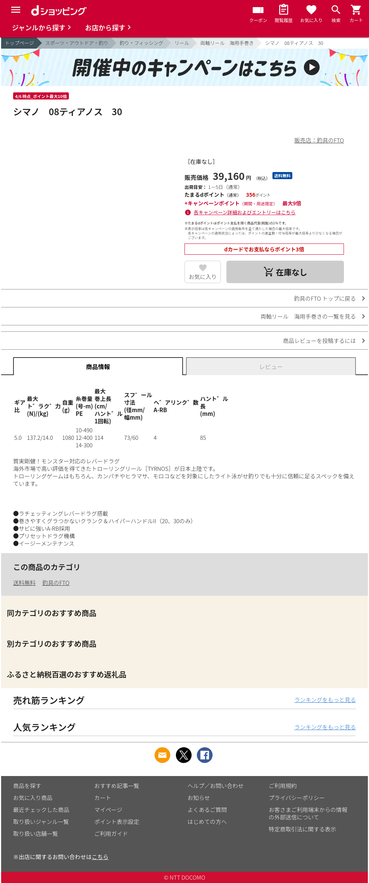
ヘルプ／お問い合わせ (215, 786)
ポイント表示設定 (116, 821)
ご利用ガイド (111, 833)
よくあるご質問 (207, 809)
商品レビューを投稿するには (319, 340)
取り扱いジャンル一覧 (41, 821)
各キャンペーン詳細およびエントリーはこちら (245, 212)
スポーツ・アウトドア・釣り (77, 42)
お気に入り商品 (32, 797)
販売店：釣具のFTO (319, 140)
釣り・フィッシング (142, 42)
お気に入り (203, 276)
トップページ (19, 42)
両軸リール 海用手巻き (227, 42)
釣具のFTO (55, 582)
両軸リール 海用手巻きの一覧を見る (308, 316)
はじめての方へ (207, 821)
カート (102, 797)
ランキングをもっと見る (325, 699)
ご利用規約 (283, 786)
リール (181, 42)
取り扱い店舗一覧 (35, 833)
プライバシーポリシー (297, 797)
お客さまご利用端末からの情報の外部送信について (308, 813)
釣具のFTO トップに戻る (325, 298)
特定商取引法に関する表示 (302, 829)
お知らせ (198, 797)
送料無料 (24, 582)
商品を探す (27, 786)
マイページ (108, 809)
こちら (100, 857)
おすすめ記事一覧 (116, 786)
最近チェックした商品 (41, 809)
